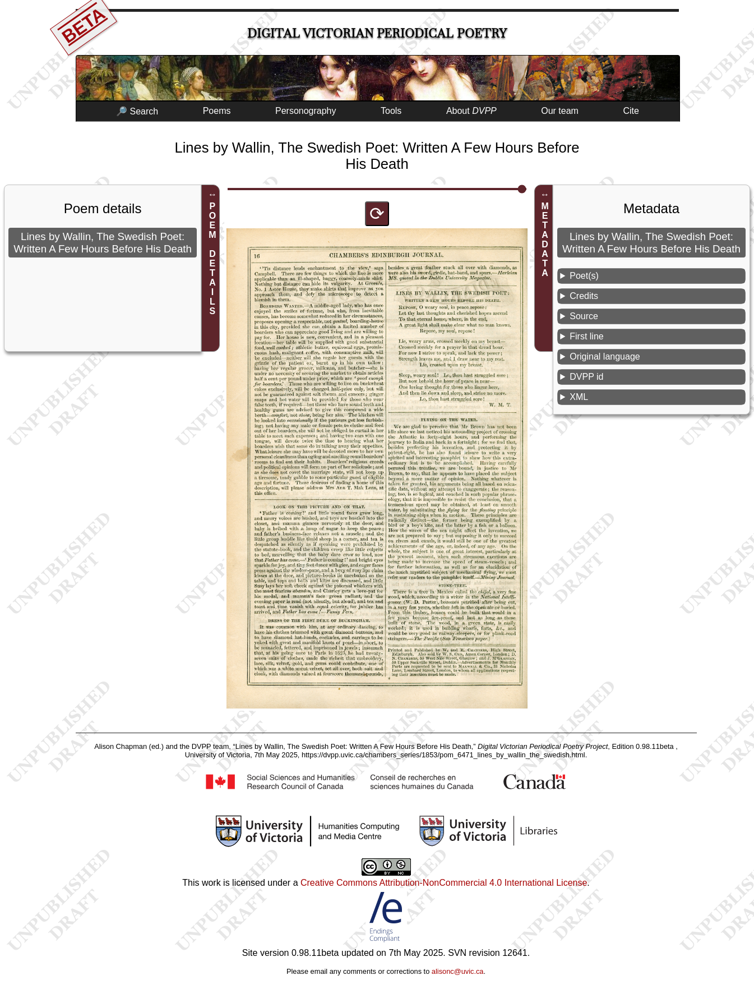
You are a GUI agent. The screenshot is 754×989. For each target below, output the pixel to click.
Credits (584, 296)
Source (584, 316)
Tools (391, 111)
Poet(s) (584, 275)
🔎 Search (137, 111)
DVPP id (586, 376)
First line (586, 336)
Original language (605, 356)
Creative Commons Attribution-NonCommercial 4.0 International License (443, 882)
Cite (631, 111)
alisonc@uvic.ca (458, 971)
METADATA (545, 239)
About (471, 111)
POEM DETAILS (212, 258)
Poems (217, 111)
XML (579, 397)
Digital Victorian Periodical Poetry (377, 33)
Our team (560, 111)
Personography (305, 111)
